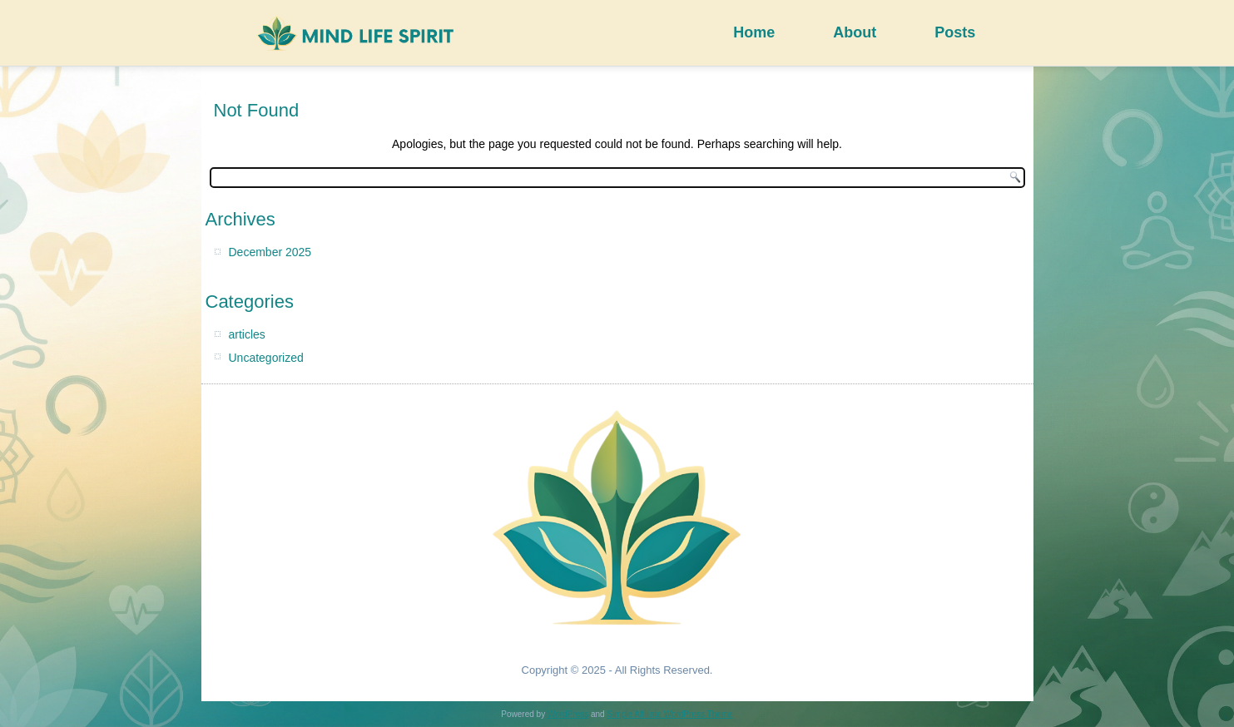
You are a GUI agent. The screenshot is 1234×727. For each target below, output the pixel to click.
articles (247, 334)
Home (754, 32)
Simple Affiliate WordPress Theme (669, 714)
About (854, 32)
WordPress (568, 714)
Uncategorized (266, 357)
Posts (954, 32)
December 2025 (270, 252)
